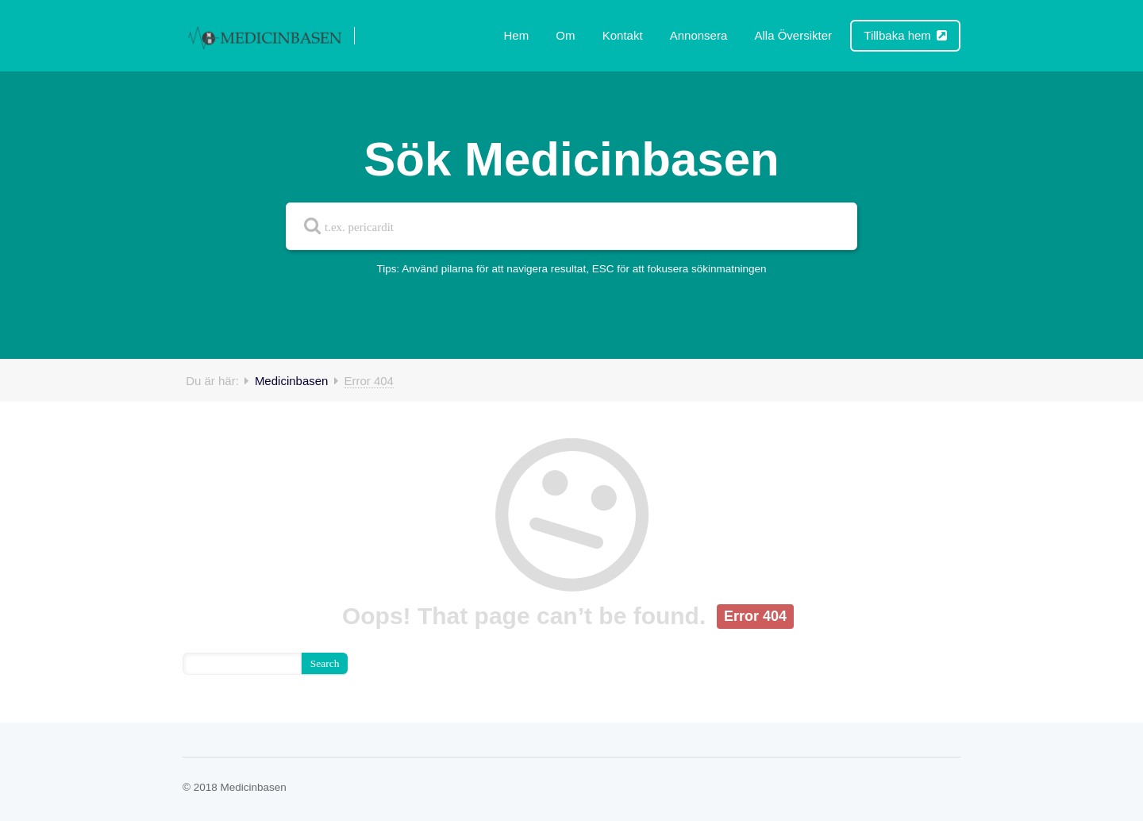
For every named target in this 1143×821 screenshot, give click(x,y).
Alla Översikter (793, 35)
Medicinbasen (292, 380)
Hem (516, 35)
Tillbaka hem (905, 35)
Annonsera (699, 35)
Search (325, 663)
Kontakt (622, 35)
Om (565, 35)
